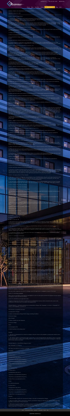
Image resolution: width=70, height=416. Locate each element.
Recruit (45, 410)
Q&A (60, 7)
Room (28, 7)
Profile (23, 410)
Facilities (37, 7)
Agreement (35, 410)
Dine (32, 7)
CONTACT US (43, 1)
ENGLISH (61, 1)
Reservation (50, 7)
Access (42, 7)
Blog (57, 7)
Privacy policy (40, 410)
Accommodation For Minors (29, 410)
